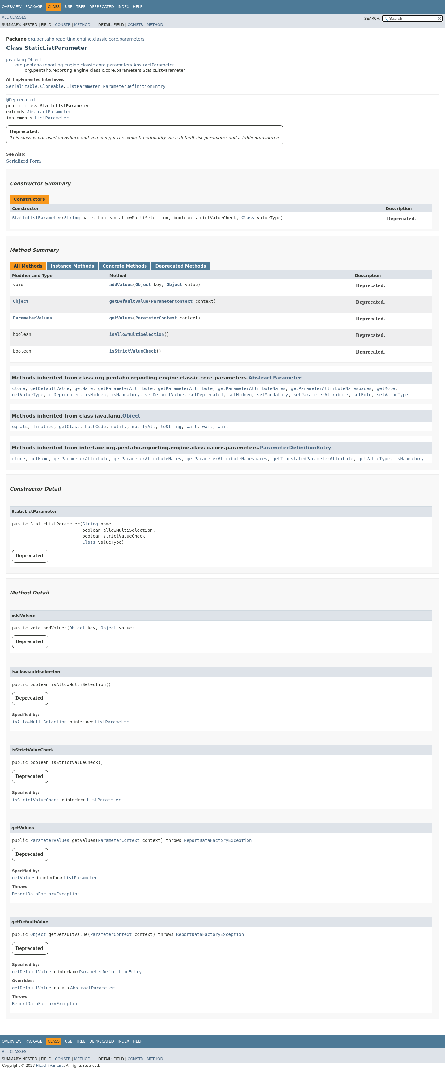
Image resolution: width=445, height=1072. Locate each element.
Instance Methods (72, 266)
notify (119, 426)
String (72, 217)
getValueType (27, 394)
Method (82, 25)
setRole (362, 394)
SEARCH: (372, 18)
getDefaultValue (128, 301)
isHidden (95, 394)
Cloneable (52, 86)
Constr (62, 25)
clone (18, 388)
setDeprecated (206, 394)
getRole (386, 388)
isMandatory (125, 394)
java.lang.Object (23, 59)
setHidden (240, 394)
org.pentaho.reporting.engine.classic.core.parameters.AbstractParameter (94, 64)
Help (137, 7)
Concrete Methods (125, 266)
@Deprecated (20, 99)
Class (247, 217)
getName (83, 388)
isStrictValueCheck (132, 351)
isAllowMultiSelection (136, 334)
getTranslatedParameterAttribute (313, 458)
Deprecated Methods (180, 266)
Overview (12, 7)
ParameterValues (32, 317)
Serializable (21, 86)
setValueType (392, 394)
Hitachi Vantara (50, 1065)
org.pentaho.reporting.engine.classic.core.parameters (86, 38)
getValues (121, 317)
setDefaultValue (164, 394)
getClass (69, 426)
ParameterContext (172, 301)
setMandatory (272, 394)
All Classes (14, 17)
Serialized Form (23, 161)
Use (68, 7)
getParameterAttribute (125, 388)
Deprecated (101, 7)
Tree (81, 7)
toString (170, 426)
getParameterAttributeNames (252, 388)
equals (20, 426)
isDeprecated (64, 394)
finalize (43, 426)
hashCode (95, 426)
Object (143, 284)
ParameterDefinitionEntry (134, 86)
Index (123, 7)
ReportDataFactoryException (218, 840)
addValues (121, 284)
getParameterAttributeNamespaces (331, 388)
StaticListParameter (36, 217)
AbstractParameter (49, 111)
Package (33, 7)
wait (192, 426)
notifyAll (143, 426)
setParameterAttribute (320, 394)
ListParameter (83, 86)
